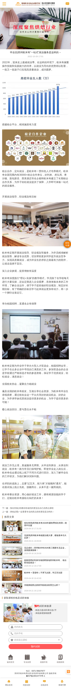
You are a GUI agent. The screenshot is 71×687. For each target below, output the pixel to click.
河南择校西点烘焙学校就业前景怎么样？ (42, 585)
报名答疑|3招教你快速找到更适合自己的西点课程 (32, 508)
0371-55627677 (38, 671)
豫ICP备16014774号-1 (35, 676)
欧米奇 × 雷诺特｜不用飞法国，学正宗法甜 (43, 573)
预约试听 (35, 646)
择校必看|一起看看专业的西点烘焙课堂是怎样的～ (32, 512)
